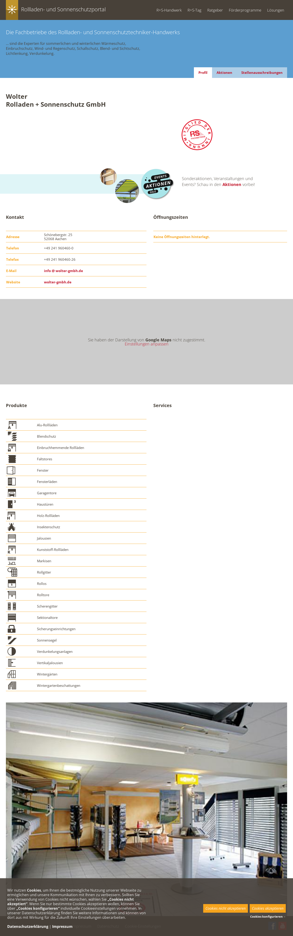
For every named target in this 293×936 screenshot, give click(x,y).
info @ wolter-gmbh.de (63, 270)
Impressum (62, 926)
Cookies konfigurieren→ (268, 916)
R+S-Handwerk (169, 10)
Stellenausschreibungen (262, 72)
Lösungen (275, 10)
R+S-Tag (194, 10)
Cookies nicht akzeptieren (225, 908)
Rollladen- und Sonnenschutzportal (63, 9)
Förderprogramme (245, 10)
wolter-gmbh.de (57, 282)
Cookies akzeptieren (267, 908)
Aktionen (224, 72)
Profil (203, 72)
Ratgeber (215, 10)
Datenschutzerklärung (27, 926)
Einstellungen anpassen (146, 344)
